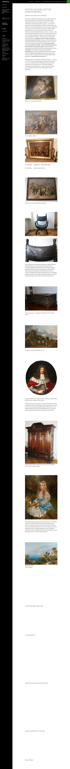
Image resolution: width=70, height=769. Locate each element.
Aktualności (37, 1)
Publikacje (31, 1)
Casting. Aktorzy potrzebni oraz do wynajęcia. (5, 45)
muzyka (3, 56)
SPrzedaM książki (5, 53)
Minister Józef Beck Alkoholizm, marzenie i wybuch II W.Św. (54, 1)
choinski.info (5, 1)
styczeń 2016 (4, 31)
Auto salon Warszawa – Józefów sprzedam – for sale (6, 41)
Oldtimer (3, 52)
